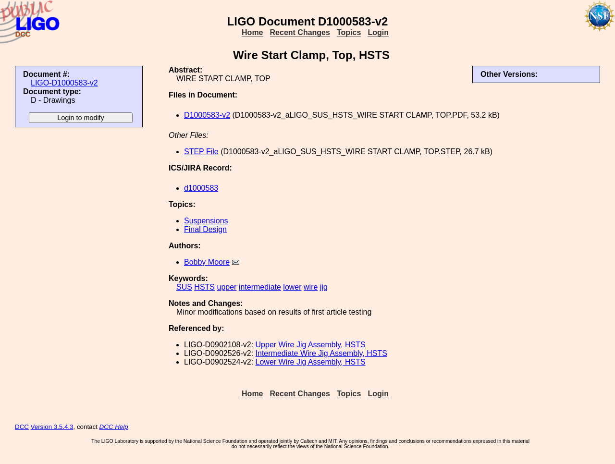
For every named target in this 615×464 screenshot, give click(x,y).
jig (324, 287)
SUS (184, 287)
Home (252, 32)
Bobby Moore (207, 262)
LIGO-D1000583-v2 (64, 83)
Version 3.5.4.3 (52, 426)
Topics (349, 32)
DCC (22, 426)
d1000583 (201, 188)
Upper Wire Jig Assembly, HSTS (311, 345)
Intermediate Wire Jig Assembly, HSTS (321, 353)
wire (311, 287)
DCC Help (113, 426)
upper (226, 287)
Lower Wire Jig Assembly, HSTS (311, 362)
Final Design (205, 229)
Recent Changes (300, 32)
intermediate (260, 287)
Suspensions (206, 221)
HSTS (204, 287)
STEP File (201, 151)
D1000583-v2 (207, 115)
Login (378, 32)
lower (292, 287)
